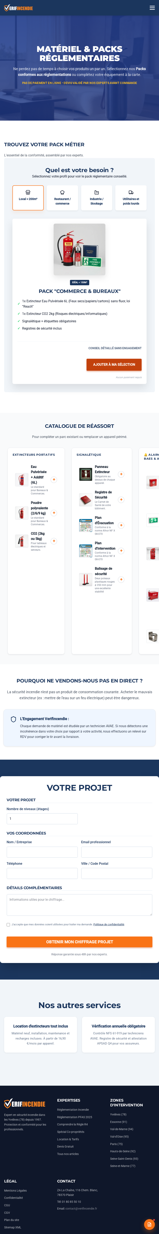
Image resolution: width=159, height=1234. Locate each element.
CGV (7, 1213)
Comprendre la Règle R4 (72, 1124)
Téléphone (14, 864)
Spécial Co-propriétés (70, 1132)
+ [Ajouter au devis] (54, 479)
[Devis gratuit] (149, 1224)
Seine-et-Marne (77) (122, 1166)
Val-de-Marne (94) (121, 1129)
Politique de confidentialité (108, 924)
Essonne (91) (118, 1122)
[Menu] (152, 8)
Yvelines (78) (118, 1114)
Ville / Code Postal (94, 864)
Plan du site (11, 1220)
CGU (7, 1205)
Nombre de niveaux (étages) (28, 809)
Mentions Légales (15, 1190)
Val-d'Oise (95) (119, 1136)
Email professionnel (96, 842)
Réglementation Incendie (73, 1110)
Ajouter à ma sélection (114, 365)
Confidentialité (13, 1198)
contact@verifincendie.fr (81, 1208)
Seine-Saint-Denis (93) (124, 1159)
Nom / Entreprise (19, 842)
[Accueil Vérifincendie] (18, 7)
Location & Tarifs (68, 1139)
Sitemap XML (12, 1227)
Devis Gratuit (65, 1146)
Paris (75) (116, 1144)
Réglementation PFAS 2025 (74, 1117)
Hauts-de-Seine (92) (123, 1151)
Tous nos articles (68, 1154)
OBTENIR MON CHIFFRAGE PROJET (79, 941)
